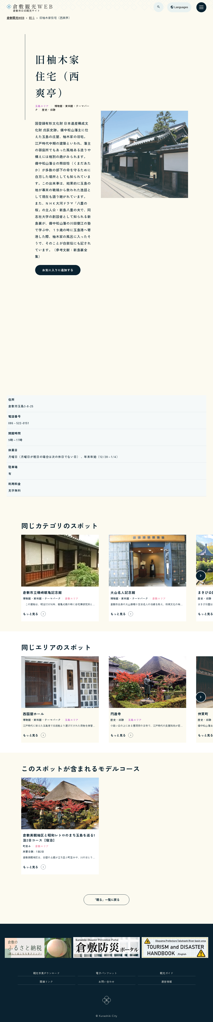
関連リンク (46, 981)
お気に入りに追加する (57, 270)
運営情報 (166, 981)
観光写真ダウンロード (46, 973)
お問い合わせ (106, 981)
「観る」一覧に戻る (106, 900)
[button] (201, 576)
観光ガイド (166, 973)
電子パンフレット (106, 973)
